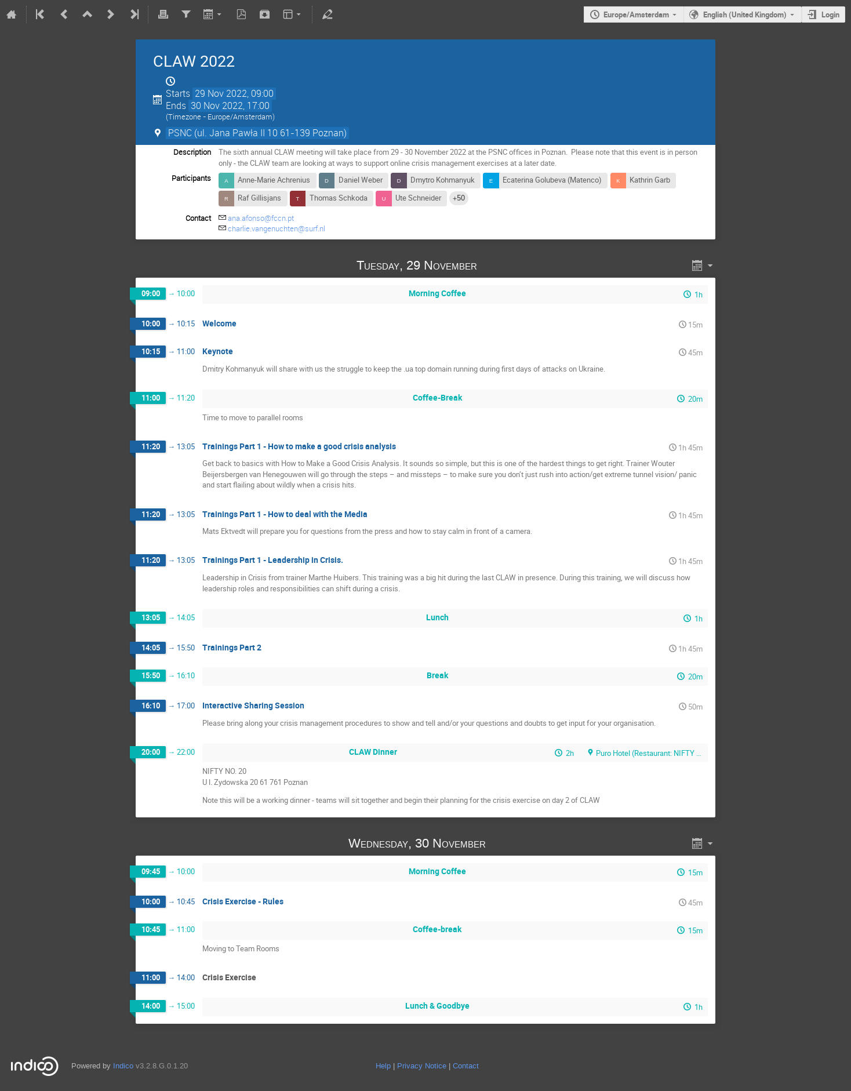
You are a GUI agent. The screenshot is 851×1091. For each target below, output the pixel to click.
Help (383, 1066)
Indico (123, 1066)
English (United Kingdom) (745, 14)
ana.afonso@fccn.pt (261, 218)
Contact (466, 1066)
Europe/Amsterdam (636, 14)
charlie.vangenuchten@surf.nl (276, 228)
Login (830, 14)
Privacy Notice (421, 1066)
